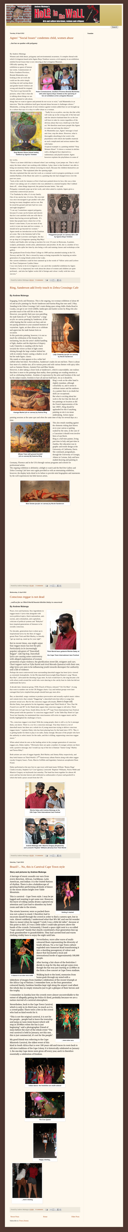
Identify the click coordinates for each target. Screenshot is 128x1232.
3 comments (39, 586)
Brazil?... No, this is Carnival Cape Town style (37, 866)
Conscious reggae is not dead (27, 596)
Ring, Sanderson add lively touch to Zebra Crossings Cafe (44, 287)
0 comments (39, 280)
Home (45, 1217)
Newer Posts (14, 1217)
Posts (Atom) (23, 1221)
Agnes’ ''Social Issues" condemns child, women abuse (41, 37)
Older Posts (75, 1217)
